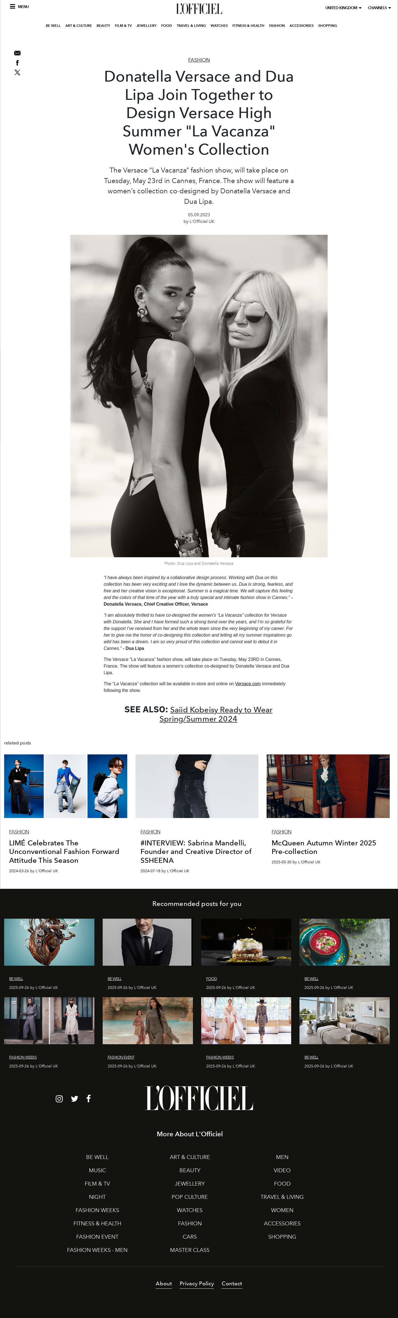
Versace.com (248, 683)
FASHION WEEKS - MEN (97, 1250)
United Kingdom (342, 8)
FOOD (166, 40)
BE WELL (53, 40)
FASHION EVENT (97, 1236)
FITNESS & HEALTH (248, 40)
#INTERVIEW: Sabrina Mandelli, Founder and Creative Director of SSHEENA (196, 851)
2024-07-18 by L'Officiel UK (164, 871)
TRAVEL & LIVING (191, 40)
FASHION (277, 40)
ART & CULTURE (78, 40)
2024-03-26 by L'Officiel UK (33, 871)
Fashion (199, 60)
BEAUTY (103, 40)
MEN (282, 1157)
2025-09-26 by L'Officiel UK (33, 987)
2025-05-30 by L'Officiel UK (296, 862)
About (164, 1283)
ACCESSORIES (302, 40)
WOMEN (282, 1210)
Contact (232, 1283)
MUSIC (97, 1170)
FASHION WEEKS (97, 1210)
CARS (190, 1236)
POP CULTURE (190, 1197)
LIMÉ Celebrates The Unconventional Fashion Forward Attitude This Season (64, 851)
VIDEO (282, 1170)
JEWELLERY (146, 40)
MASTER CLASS (189, 1250)
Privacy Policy (197, 1283)
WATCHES (219, 40)
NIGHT (97, 1197)
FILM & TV (123, 40)
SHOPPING (327, 40)
